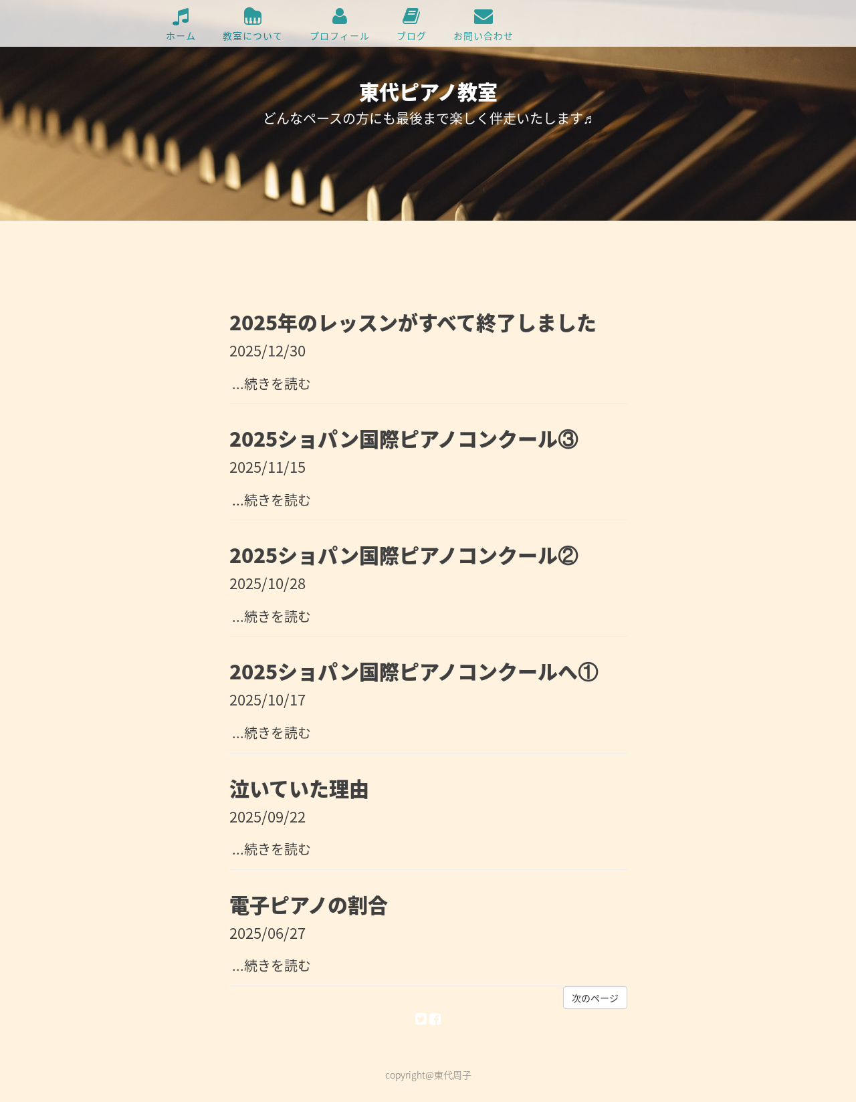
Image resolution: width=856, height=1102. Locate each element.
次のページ (595, 997)
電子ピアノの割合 (308, 904)
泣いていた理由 (299, 788)
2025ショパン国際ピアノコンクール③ (403, 438)
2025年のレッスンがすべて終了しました (413, 322)
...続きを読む (270, 383)
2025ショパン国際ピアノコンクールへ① (413, 671)
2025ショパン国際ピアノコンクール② (403, 555)
